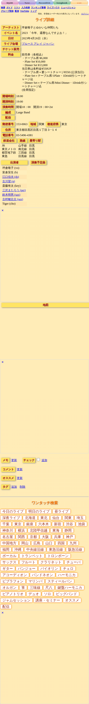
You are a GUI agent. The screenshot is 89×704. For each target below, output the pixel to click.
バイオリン (49, 568)
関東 (68, 518)
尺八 (48, 587)
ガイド (9, 7)
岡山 (24, 543)
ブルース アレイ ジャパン (38, 43)
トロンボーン (58, 556)
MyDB (10, 3)
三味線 (35, 587)
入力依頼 (25, 7)
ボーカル (9, 556)
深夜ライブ (11, 518)
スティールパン (59, 581)
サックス (9, 562)
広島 (36, 543)
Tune (27, 3)
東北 (43, 518)
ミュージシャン (68, 7)
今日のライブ (12, 511)
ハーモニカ (67, 575)
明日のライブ (39, 511)
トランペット (32, 556)
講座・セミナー (47, 600)
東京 (17, 524)
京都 (33, 537)
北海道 (30, 518)
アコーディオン (14, 575)
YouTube (24, 11)
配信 (17, 11)
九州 (73, 543)
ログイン (85, 14)
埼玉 (80, 518)
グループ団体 (7, 11)
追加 (44, 460)
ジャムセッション (16, 600)
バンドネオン (42, 575)
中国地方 (9, 543)
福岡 (5, 549)
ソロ (47, 594)
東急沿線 (56, 549)
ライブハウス (53, 7)
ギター (7, 568)
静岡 (68, 530)
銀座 (29, 524)
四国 (61, 543)
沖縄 (17, 549)
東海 (55, 530)
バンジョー (26, 568)
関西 (21, 537)
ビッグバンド (66, 594)
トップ (33, 11)
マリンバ (35, 581)
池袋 (81, 524)
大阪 (45, 537)
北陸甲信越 (38, 530)
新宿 (57, 524)
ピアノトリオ (12, 594)
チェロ (68, 568)
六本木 (43, 524)
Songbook (61, 3)
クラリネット (51, 562)
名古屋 (7, 537)
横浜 (21, 530)
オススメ (72, 600)
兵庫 (57, 537)
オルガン (9, 587)
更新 (14, 460)
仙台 (55, 518)
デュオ (33, 594)
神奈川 (7, 530)
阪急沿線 (75, 549)
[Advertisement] (44, 257)
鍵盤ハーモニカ (70, 587)
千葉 (5, 524)
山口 (48, 543)
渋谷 (69, 524)
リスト (17, 7)
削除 (22, 486)
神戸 (69, 537)
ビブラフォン (12, 581)
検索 (3, 7)
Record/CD (44, 3)
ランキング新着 (38, 7)
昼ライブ (61, 511)
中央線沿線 (35, 549)
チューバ (73, 562)
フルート (28, 562)
